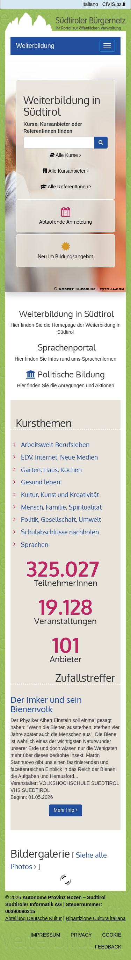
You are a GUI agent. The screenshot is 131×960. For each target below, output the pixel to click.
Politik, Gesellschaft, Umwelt (61, 519)
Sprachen (34, 544)
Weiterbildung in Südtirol (66, 313)
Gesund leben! (41, 482)
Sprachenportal (67, 347)
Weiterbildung (35, 45)
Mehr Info (65, 810)
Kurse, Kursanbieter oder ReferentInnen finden (52, 127)
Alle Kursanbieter (66, 171)
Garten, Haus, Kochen (51, 470)
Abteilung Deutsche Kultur (33, 918)
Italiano (90, 4)
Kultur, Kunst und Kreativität (60, 494)
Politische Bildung (71, 374)
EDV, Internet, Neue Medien (59, 457)
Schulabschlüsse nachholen (60, 532)
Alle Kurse (65, 155)
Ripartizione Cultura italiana (95, 918)
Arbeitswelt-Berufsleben (55, 444)
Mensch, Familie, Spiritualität (61, 507)
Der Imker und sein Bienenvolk (46, 704)
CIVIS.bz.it (113, 4)
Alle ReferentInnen (66, 186)
